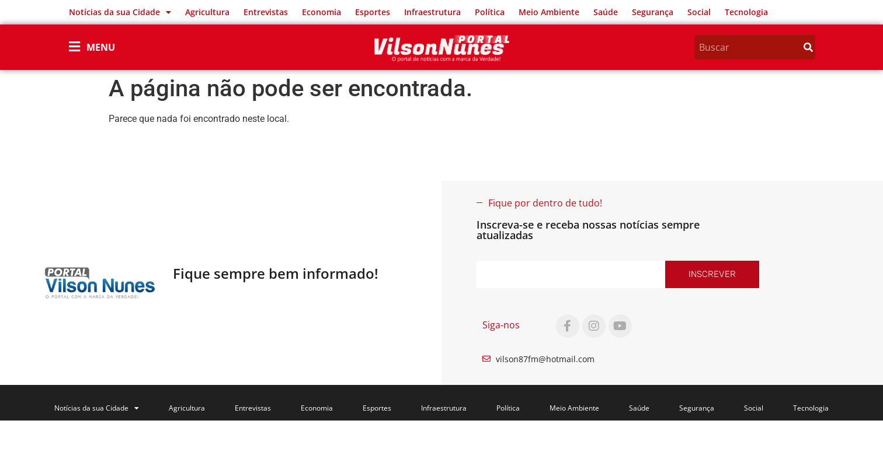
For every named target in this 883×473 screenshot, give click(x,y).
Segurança (652, 11)
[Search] (808, 47)
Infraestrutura (432, 11)
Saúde (605, 11)
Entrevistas (266, 11)
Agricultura (207, 11)
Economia (321, 11)
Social (699, 11)
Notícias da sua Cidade (120, 12)
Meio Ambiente (549, 11)
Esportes (372, 11)
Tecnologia (746, 11)
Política (490, 11)
